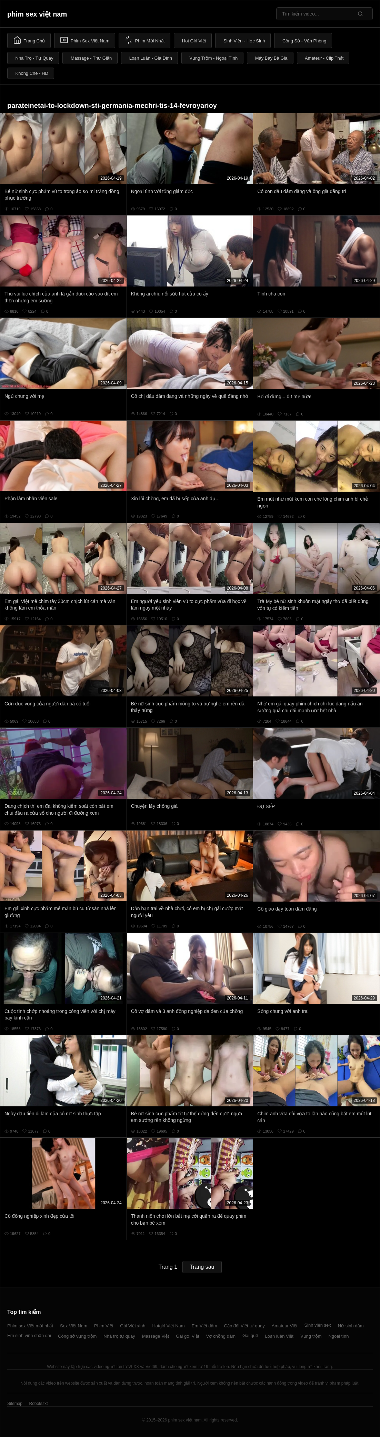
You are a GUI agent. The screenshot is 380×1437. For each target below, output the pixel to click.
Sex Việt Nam (73, 1325)
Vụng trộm (311, 1336)
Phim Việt (103, 1325)
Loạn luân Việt (279, 1336)
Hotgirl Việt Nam (168, 1325)
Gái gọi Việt (187, 1336)
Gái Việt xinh (132, 1325)
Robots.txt (38, 1403)
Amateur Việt (285, 1325)
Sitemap (14, 1403)
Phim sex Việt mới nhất (30, 1325)
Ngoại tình (338, 1336)
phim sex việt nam (37, 14)
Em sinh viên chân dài (29, 1335)
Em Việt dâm (204, 1325)
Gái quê (250, 1335)
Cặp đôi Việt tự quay (244, 1325)
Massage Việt (155, 1336)
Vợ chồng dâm (221, 1336)
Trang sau (202, 1267)
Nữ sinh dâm (351, 1325)
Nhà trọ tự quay (119, 1336)
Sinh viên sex (317, 1325)
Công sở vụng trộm (77, 1336)
